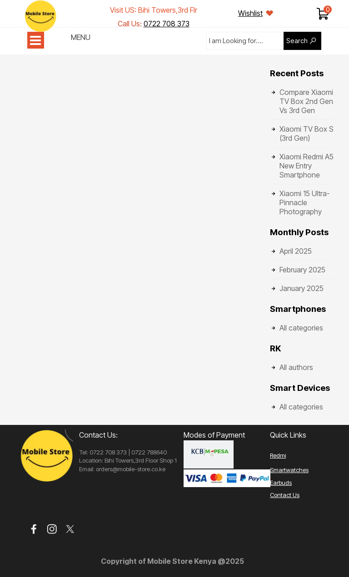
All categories (301, 327)
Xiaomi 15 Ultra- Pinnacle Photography (304, 202)
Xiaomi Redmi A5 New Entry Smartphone (306, 165)
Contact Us (284, 494)
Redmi (278, 455)
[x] (70, 529)
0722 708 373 (166, 23)
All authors (296, 367)
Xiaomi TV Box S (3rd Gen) (306, 133)
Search (297, 41)
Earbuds (281, 482)
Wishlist (250, 13)
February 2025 (302, 269)
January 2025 (301, 288)
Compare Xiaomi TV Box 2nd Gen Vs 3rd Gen (306, 101)
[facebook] (34, 529)
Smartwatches (289, 469)
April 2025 (295, 251)
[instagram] (52, 529)
